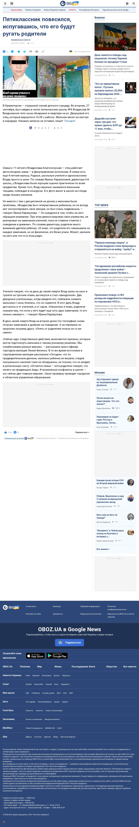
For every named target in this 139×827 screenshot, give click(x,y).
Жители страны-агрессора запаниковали (113, 254)
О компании (31, 606)
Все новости (129, 666)
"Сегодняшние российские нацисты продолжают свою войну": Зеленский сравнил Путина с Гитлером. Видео (115, 270)
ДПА (59, 693)
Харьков (35, 675)
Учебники (36, 693)
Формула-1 (65, 684)
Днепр (56, 675)
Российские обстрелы (89, 10)
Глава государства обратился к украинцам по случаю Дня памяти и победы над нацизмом (114, 280)
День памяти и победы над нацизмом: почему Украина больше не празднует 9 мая (111, 58)
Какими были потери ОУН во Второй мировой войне (110, 482)
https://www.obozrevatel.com (94, 749)
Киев (28, 675)
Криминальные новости (20, 40)
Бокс (56, 684)
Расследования (80, 666)
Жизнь (58, 666)
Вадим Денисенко (104, 408)
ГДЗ (27, 693)
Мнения (100, 372)
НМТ (71, 693)
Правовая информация (90, 606)
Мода (55, 737)
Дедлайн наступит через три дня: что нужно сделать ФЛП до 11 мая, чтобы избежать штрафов (108, 123)
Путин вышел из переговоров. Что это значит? (108, 401)
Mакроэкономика (52, 719)
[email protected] (34, 808)
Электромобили (45, 702)
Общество (111, 666)
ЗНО (65, 693)
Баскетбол (38, 684)
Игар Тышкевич (103, 427)
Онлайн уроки (48, 693)
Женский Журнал (67, 737)
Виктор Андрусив (103, 522)
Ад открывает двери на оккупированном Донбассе (108, 382)
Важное (100, 17)
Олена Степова (103, 390)
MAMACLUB (50, 728)
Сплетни (38, 737)
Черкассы (66, 675)
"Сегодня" (69, 121)
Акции (56, 702)
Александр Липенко (104, 506)
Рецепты (29, 710)
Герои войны (16, 10)
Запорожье (46, 675)
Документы (58, 614)
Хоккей (49, 684)
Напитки (39, 710)
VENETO (72, 10)
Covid (59, 728)
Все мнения (102, 549)
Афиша (29, 737)
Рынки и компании (34, 719)
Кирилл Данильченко (105, 541)
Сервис (65, 702)
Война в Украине (33, 10)
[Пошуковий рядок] (133, 3)
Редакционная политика (14, 438)
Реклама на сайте (33, 614)
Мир (39, 666)
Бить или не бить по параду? (107, 516)
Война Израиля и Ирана (55, 10)
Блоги (92, 666)
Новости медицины (34, 728)
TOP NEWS (101, 205)
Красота (47, 737)
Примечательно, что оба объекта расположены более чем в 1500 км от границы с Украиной (112, 308)
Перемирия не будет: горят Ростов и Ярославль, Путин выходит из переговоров (110, 420)
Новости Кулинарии (54, 710)
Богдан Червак (102, 488)
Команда (57, 606)
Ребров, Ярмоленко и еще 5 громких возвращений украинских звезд (110, 499)
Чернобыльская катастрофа (115, 10)
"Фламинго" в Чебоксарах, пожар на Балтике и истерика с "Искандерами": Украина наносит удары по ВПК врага (110, 533)
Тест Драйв (30, 702)
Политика (25, 666)
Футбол (29, 684)
